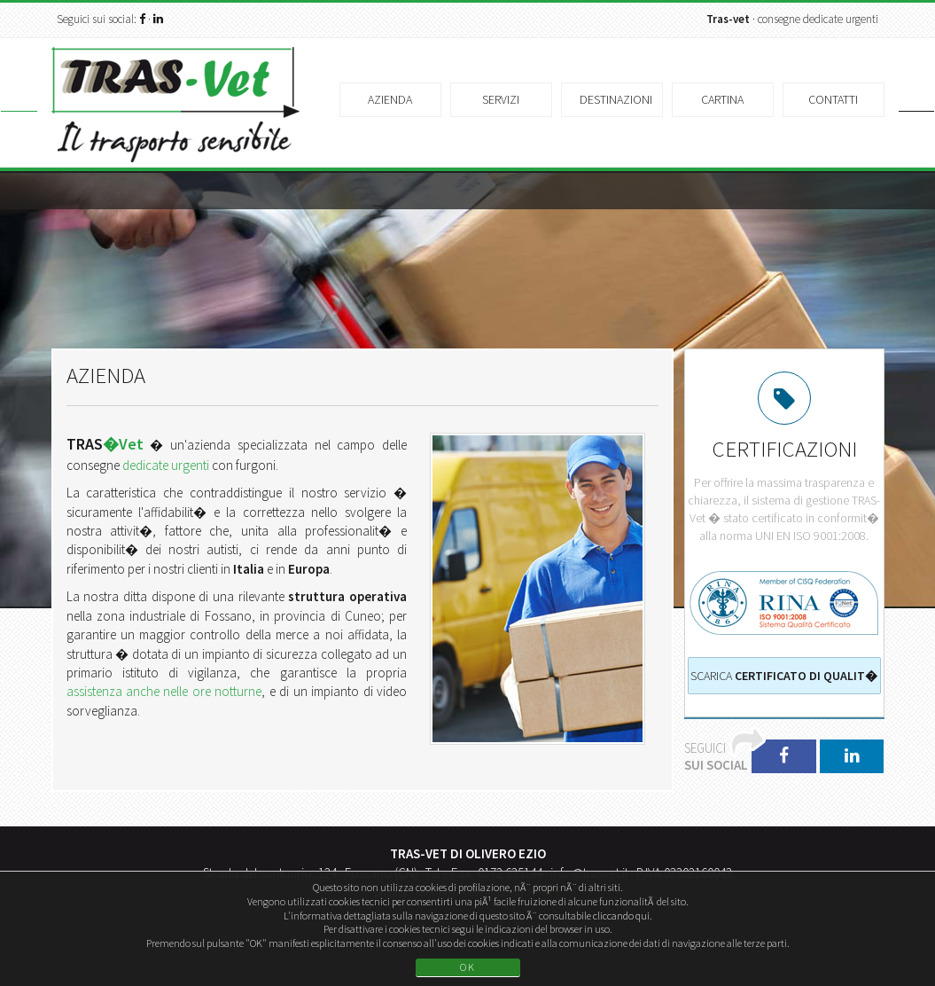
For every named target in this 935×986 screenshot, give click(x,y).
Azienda (390, 99)
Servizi (500, 99)
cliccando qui (621, 915)
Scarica (783, 676)
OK (468, 967)
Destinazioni (616, 99)
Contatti (833, 99)
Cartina (722, 99)
